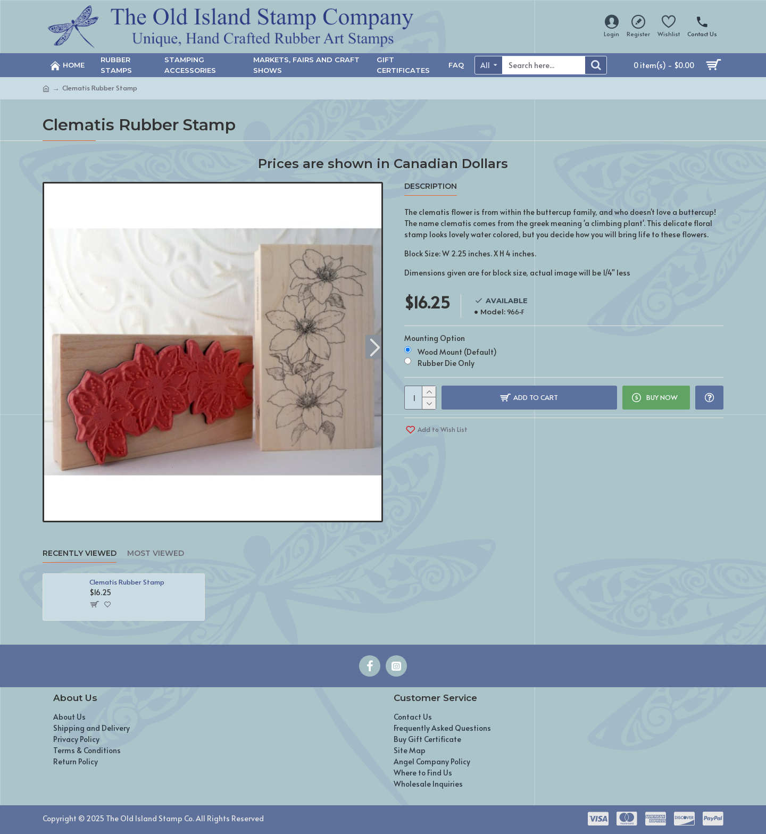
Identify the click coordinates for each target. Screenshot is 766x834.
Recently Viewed (79, 553)
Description (430, 186)
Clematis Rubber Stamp (126, 582)
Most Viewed (155, 553)
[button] (374, 346)
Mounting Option (434, 338)
